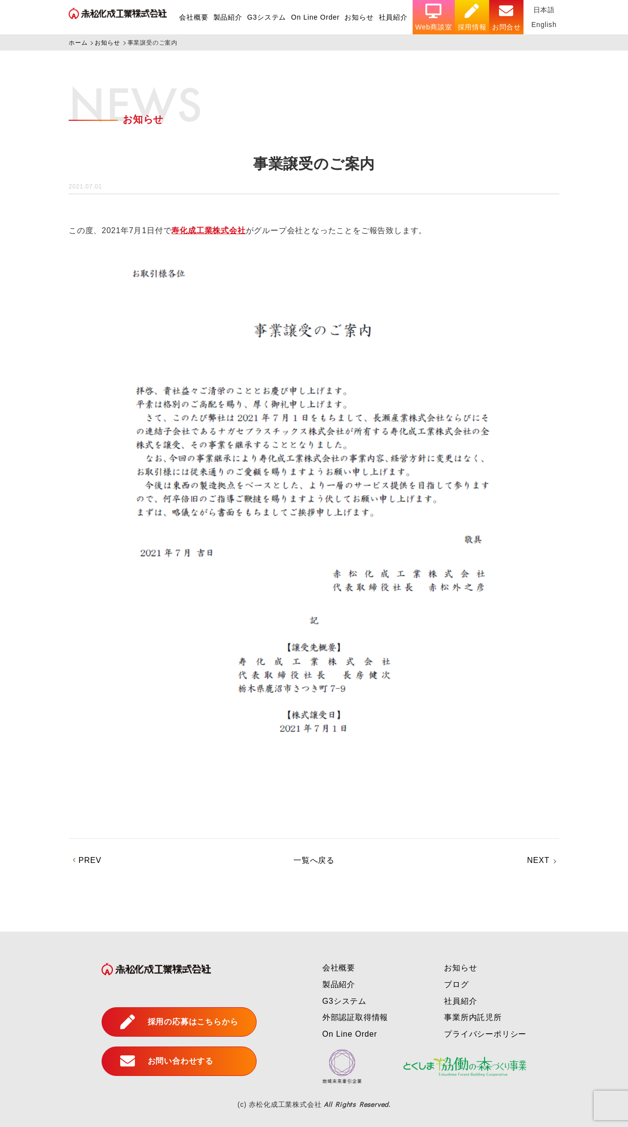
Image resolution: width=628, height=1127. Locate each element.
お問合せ (506, 17)
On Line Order (315, 17)
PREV (90, 860)
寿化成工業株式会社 (208, 230)
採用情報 (472, 17)
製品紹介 (227, 17)
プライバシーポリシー (485, 1034)
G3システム (266, 17)
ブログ (456, 984)
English (544, 24)
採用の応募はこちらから (179, 1022)
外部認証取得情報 (355, 1017)
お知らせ (358, 17)
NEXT (538, 860)
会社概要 (193, 17)
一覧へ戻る (314, 860)
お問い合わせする (166, 1061)
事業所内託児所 (473, 1017)
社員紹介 (393, 17)
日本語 (544, 10)
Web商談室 (433, 17)
